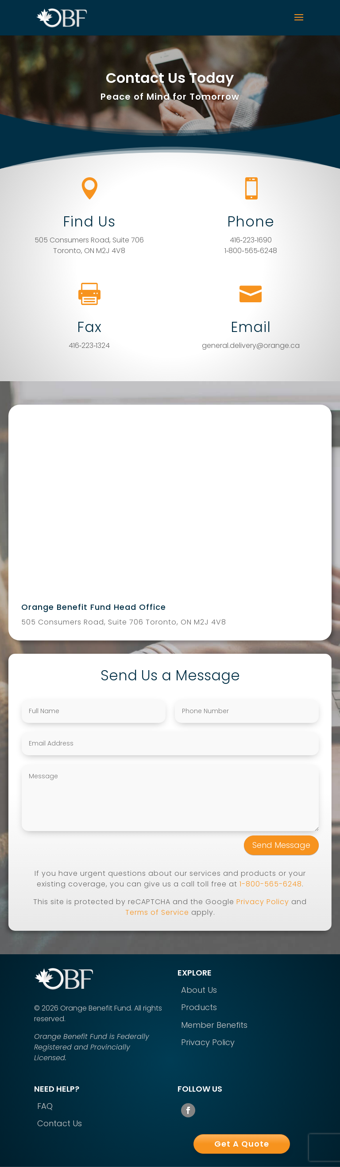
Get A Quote (241, 1143)
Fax (89, 327)
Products (199, 1007)
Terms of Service (157, 912)
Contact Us (59, 1123)
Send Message (281, 845)
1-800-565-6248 (271, 884)
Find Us (89, 221)
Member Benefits (214, 1024)
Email (251, 327)
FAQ (45, 1106)
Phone (250, 221)
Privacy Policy (262, 902)
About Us (199, 989)
